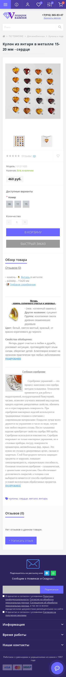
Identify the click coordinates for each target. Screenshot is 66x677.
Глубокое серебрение (23, 284)
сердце (23, 498)
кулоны (13, 498)
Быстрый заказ (33, 244)
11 (18, 204)
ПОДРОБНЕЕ (13, 358)
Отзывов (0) (13, 268)
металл (33, 498)
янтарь (43, 498)
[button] (27, 4)
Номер (11, 197)
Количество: (13, 216)
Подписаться (51, 589)
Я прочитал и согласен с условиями (30, 614)
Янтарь (25, 277)
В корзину (33, 232)
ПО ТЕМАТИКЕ (16, 36)
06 (9, 204)
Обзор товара (16, 260)
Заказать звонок (52, 17)
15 (26, 204)
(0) (34, 156)
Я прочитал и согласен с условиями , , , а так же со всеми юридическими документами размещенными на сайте (34, 602)
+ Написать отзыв (21, 540)
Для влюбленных (36, 36)
